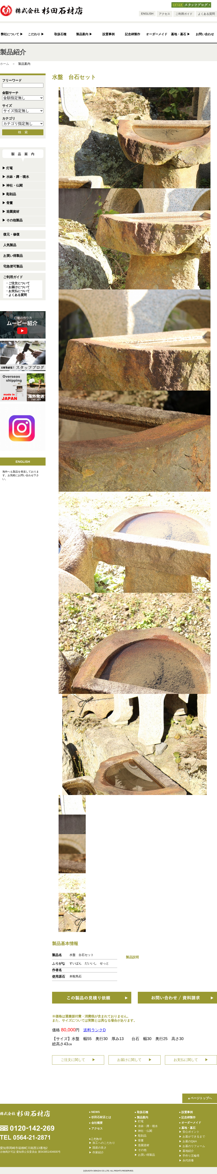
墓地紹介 (186, 1150)
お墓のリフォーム (192, 1146)
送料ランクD (94, 1030)
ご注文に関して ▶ (78, 1060)
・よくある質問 (16, 295)
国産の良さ (98, 1147)
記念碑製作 (132, 34)
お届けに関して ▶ (134, 1060)
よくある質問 (206, 13)
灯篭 (7, 168)
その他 (140, 1150)
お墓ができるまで (192, 1136)
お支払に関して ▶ (191, 1060)
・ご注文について (17, 283)
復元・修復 (11, 234)
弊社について (12, 34)
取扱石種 (60, 34)
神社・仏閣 (12, 185)
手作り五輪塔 (189, 1155)
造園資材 (10, 211)
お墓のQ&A (188, 1141)
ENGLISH (147, 13)
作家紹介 (96, 1152)
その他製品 (12, 220)
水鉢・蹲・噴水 (15, 177)
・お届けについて (17, 287)
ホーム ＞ (7, 63)
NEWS (94, 1112)
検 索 (23, 132)
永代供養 (186, 1160)
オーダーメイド (156, 34)
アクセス (164, 13)
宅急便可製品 (13, 266)
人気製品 (9, 245)
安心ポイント (189, 1131)
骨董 (7, 203)
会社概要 (96, 1122)
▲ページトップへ (199, 1098)
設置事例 (108, 34)
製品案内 (84, 34)
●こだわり (95, 1139)
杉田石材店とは (100, 1117)
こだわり (36, 34)
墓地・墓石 (180, 34)
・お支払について (17, 291)
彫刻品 (9, 194)
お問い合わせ (205, 34)
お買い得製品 (13, 255)
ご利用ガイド (184, 13)
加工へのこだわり (102, 1142)
